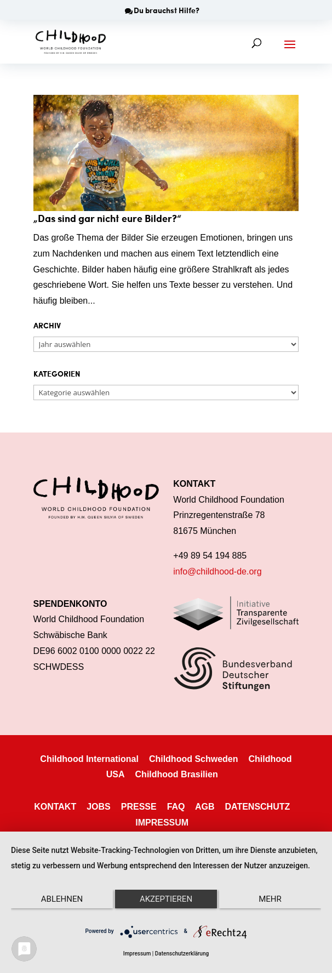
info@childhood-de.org (217, 571)
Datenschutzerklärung (182, 954)
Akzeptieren (166, 899)
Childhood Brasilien (176, 774)
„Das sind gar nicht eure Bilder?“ (107, 217)
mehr (270, 899)
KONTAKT (55, 806)
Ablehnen (62, 899)
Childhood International (89, 759)
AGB (205, 806)
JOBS (99, 806)
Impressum (137, 954)
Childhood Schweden (193, 759)
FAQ (176, 806)
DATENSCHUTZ (257, 806)
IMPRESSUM (161, 822)
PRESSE (139, 806)
